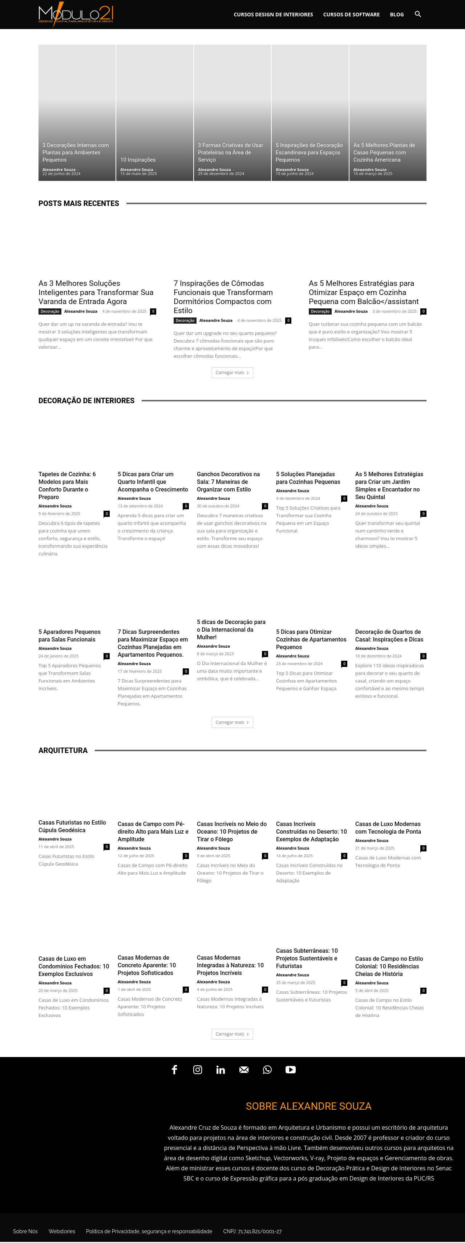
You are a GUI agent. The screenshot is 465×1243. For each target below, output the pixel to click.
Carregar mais (233, 372)
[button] (417, 15)
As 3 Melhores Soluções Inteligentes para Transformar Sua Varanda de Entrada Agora (96, 292)
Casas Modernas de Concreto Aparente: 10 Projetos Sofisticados (147, 965)
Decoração (50, 311)
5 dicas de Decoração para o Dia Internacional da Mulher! (231, 630)
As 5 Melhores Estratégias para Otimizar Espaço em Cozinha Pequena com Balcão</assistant (364, 292)
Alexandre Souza (59, 169)
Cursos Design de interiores (273, 14)
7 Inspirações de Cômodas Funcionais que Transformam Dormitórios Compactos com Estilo (223, 297)
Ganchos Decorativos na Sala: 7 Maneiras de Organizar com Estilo (228, 482)
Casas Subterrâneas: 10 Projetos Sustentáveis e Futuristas (307, 958)
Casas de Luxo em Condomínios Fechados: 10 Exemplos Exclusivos (74, 966)
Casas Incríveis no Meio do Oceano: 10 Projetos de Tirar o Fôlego (232, 832)
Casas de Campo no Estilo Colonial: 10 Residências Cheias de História (389, 966)
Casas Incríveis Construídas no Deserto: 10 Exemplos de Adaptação (311, 832)
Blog (397, 14)
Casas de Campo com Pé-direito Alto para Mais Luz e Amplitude (153, 832)
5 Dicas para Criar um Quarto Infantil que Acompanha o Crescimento (153, 482)
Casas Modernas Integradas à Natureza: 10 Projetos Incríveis (230, 965)
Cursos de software (351, 14)
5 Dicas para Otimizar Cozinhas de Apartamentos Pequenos (311, 639)
